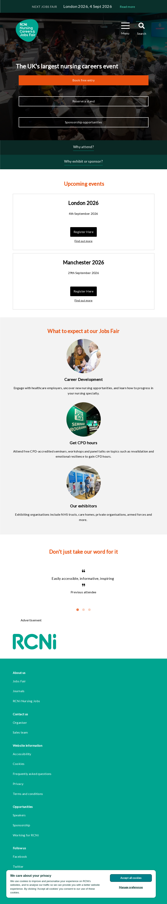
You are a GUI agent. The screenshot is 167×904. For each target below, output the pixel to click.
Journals (19, 691)
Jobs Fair (19, 681)
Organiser (20, 722)
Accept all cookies (130, 877)
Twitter (18, 866)
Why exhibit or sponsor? (83, 161)
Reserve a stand (83, 101)
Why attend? (83, 147)
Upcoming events (84, 184)
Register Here (83, 232)
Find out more (83, 241)
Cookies (19, 764)
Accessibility (22, 754)
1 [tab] (78, 610)
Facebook (20, 856)
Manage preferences (131, 887)
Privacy (18, 784)
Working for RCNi (26, 835)
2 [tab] (84, 610)
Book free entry (83, 80)
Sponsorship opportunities (83, 122)
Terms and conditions (28, 794)
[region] (81, 884)
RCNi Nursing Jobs (26, 701)
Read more (127, 6)
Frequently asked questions (32, 774)
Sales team (20, 732)
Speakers (19, 815)
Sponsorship (21, 825)
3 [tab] (89, 610)
